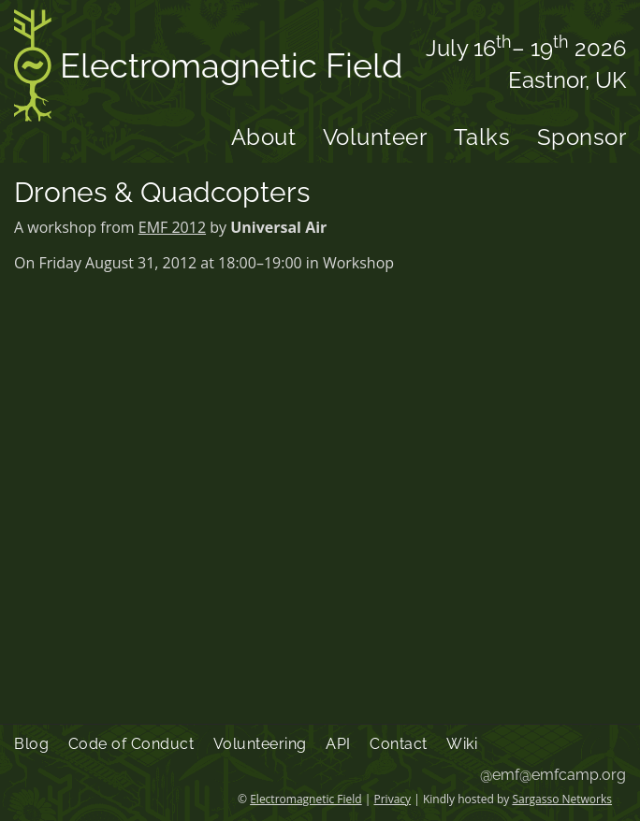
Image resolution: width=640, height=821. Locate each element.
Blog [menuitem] (31, 744)
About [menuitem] (264, 137)
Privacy (393, 799)
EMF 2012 (172, 227)
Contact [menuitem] (399, 744)
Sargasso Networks (562, 799)
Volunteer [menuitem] (375, 137)
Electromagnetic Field (208, 69)
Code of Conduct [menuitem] (131, 744)
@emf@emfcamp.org (553, 775)
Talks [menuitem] (482, 137)
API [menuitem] (338, 744)
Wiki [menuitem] (461, 744)
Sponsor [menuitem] (582, 137)
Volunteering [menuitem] (260, 744)
